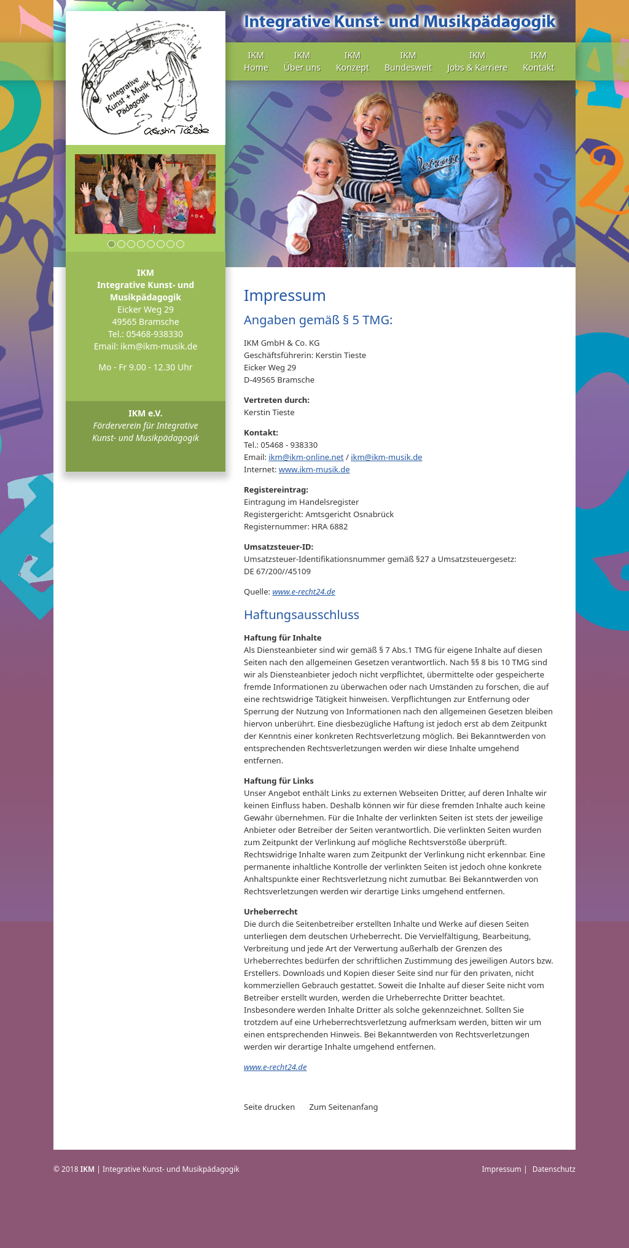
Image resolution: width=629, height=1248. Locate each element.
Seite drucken (269, 1106)
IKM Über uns (302, 61)
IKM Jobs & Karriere (477, 61)
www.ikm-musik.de (314, 469)
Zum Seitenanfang (344, 1106)
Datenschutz (554, 1169)
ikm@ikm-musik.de (158, 346)
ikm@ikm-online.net (305, 456)
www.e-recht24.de (303, 591)
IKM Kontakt (538, 61)
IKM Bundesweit (408, 61)
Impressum (502, 1169)
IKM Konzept (352, 61)
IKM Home (256, 61)
